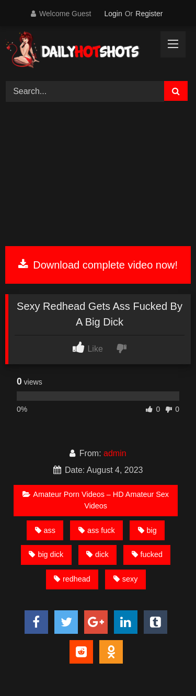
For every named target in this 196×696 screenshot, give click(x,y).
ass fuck (96, 530)
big (147, 530)
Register (149, 13)
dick (97, 554)
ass (45, 530)
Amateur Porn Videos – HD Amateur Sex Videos (95, 500)
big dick (46, 554)
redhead (72, 579)
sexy (125, 579)
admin (114, 453)
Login (113, 13)
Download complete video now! (98, 265)
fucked (147, 554)
